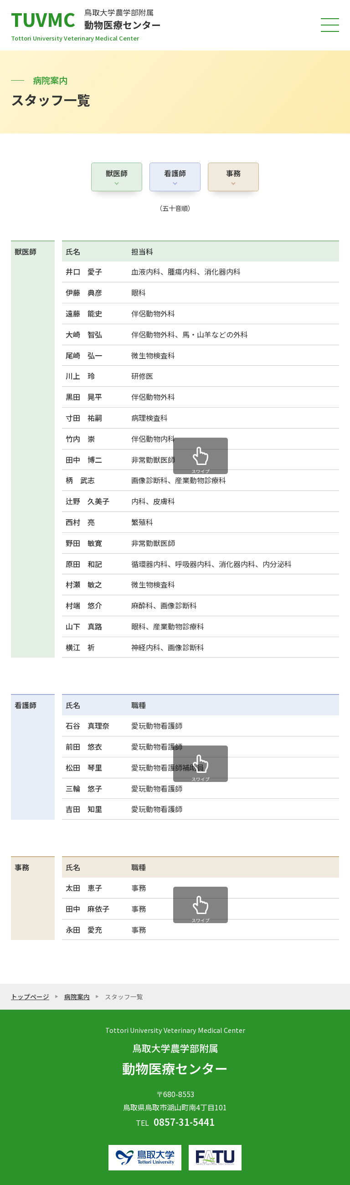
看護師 (175, 173)
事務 (233, 173)
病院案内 (77, 996)
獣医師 (117, 173)
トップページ (30, 996)
